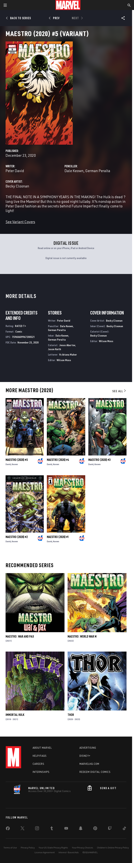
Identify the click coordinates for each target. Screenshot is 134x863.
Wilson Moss (64, 360)
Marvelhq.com (89, 763)
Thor (71, 715)
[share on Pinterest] (95, 829)
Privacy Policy (28, 847)
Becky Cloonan (17, 186)
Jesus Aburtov (67, 345)
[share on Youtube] (66, 829)
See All (119, 391)
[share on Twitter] (22, 829)
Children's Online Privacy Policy (113, 847)
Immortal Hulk (15, 715)
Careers (38, 763)
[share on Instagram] (37, 829)
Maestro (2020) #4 (58, 460)
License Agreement (45, 852)
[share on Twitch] (110, 829)
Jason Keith (54, 349)
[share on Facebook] (8, 829)
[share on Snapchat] (81, 829)
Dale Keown (74, 170)
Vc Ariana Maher (68, 354)
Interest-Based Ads (69, 852)
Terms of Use (10, 847)
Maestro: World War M (82, 636)
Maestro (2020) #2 (17, 537)
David (8, 464)
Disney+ (84, 755)
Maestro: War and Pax (20, 636)
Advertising (87, 747)
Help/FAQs (40, 755)
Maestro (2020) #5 (17, 460)
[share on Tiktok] (124, 829)
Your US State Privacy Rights (53, 847)
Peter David (15, 170)
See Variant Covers (20, 221)
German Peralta (97, 170)
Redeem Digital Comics (95, 771)
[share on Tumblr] (52, 829)
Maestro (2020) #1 (58, 537)
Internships (41, 771)
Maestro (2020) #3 (99, 460)
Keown (15, 464)
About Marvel (42, 747)
